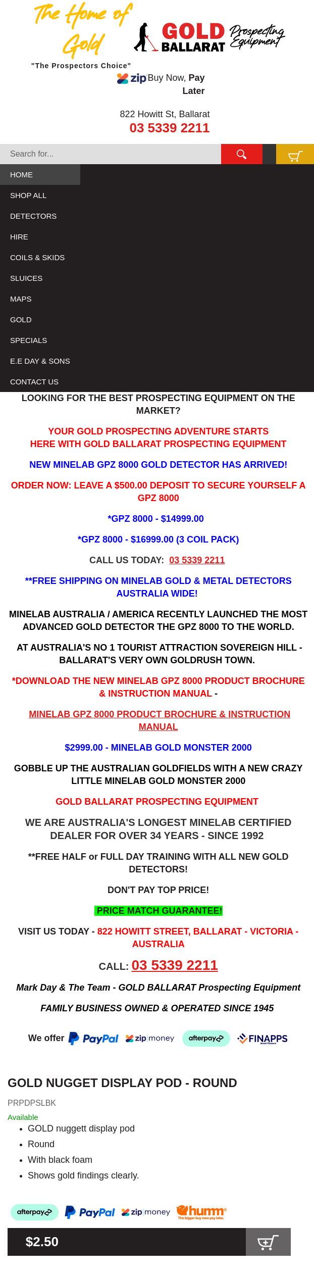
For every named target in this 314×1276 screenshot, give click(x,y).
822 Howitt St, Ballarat (165, 114)
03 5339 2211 (169, 127)
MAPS (21, 299)
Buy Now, (160, 84)
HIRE (19, 236)
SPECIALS (28, 340)
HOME (21, 174)
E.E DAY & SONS (40, 361)
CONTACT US (34, 381)
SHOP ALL (28, 195)
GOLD (21, 319)
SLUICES (26, 278)
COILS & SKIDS (37, 257)
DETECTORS (33, 216)
